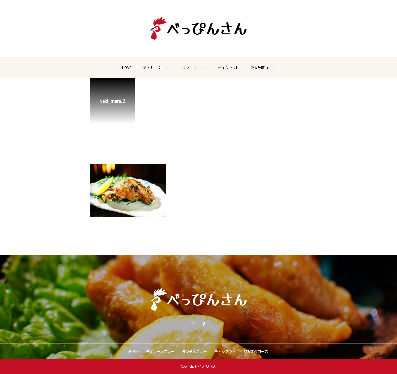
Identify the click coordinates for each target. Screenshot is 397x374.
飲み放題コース (262, 67)
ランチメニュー (194, 67)
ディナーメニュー (157, 67)
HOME (126, 67)
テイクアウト (228, 67)
